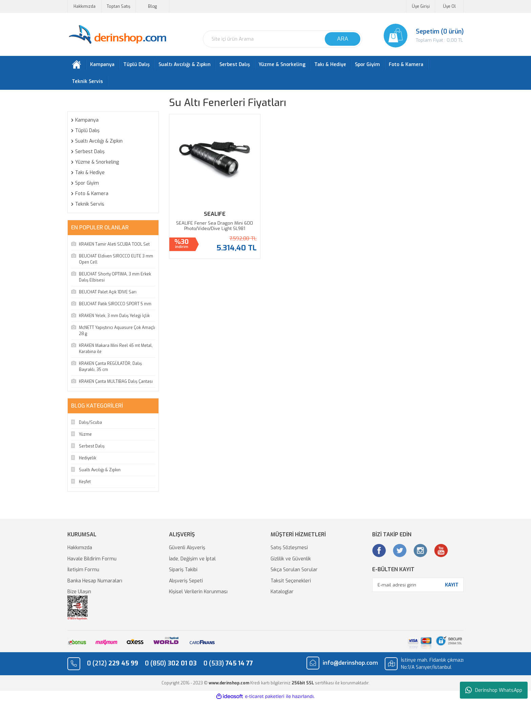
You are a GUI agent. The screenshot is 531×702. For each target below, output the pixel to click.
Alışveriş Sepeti (186, 581)
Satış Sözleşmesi (289, 547)
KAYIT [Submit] (452, 585)
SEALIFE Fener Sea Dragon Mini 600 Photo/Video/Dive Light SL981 (214, 226)
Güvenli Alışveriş (187, 547)
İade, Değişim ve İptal (192, 559)
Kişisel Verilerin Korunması (198, 592)
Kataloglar (282, 592)
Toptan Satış (118, 6)
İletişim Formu (83, 569)
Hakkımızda (84, 6)
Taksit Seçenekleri (291, 581)
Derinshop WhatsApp (493, 690)
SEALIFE (215, 214)
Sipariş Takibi (183, 569)
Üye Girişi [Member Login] (421, 6)
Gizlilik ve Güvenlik (291, 559)
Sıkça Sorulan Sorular (294, 569)
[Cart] (418, 35)
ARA (342, 39)
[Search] (282, 38)
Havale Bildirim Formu (91, 559)
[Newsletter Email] (418, 585)
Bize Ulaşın (79, 592)
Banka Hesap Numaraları (94, 581)
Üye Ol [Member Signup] (449, 6)
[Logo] (117, 35)
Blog (152, 6)
